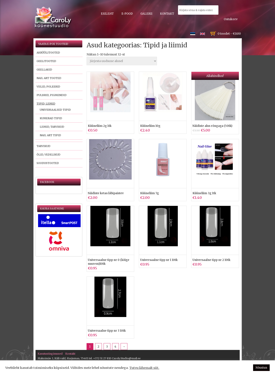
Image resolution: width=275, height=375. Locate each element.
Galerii (146, 14)
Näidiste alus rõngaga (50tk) (212, 126)
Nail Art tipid (50, 135)
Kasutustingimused (50, 353)
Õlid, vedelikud (48, 154)
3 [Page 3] (107, 346)
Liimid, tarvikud (52, 126)
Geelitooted (46, 61)
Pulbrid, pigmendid (52, 95)
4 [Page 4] (115, 346)
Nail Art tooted (49, 78)
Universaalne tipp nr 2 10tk (211, 260)
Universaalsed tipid (55, 109)
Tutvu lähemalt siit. (144, 368)
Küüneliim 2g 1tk (99, 126)
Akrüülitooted (48, 52)
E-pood (127, 14)
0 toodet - (229, 33)
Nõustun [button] (261, 367)
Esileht (107, 14)
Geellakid (44, 69)
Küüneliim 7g (149, 193)
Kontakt (167, 14)
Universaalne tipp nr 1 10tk (159, 260)
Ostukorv (231, 19)
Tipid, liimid (46, 103)
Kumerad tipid (51, 118)
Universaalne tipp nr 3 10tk (107, 331)
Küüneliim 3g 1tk (204, 193)
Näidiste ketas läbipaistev (106, 193)
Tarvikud (43, 146)
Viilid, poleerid (48, 86)
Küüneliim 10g (150, 126)
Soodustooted (48, 163)
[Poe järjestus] (122, 61)
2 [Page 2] (98, 346)
